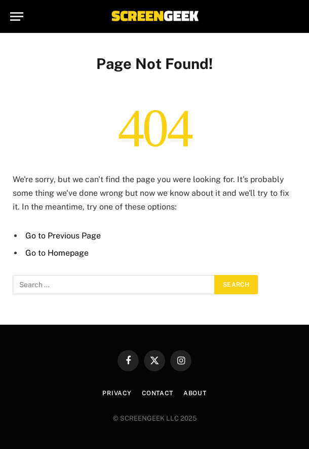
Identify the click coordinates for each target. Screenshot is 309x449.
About (195, 393)
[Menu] (16, 16)
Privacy (117, 393)
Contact (157, 393)
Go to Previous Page (63, 235)
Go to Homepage (57, 253)
